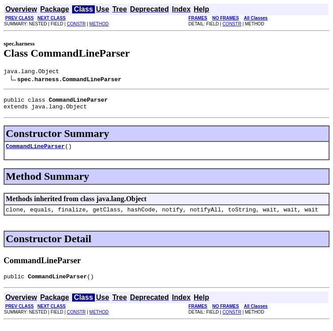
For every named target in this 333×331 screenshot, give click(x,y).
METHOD (99, 23)
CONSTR (76, 23)
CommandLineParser (35, 151)
